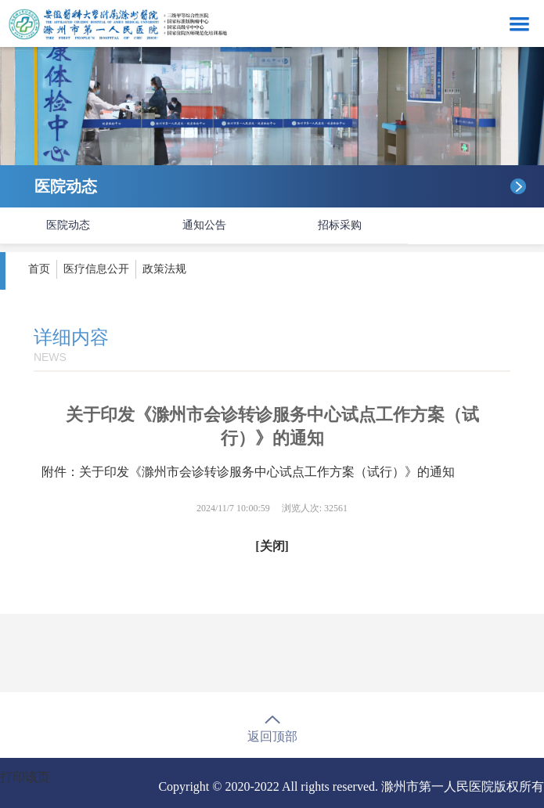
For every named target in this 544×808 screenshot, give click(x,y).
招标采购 (340, 225)
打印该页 (25, 777)
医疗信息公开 (96, 269)
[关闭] (272, 546)
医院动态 (68, 225)
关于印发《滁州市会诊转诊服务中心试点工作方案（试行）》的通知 (267, 471)
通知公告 (204, 225)
